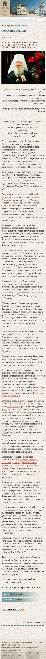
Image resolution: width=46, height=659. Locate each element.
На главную (6, 26)
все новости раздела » (34, 622)
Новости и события (19, 26)
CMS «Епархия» (16, 655)
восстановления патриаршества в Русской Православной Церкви (20, 465)
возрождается (13, 406)
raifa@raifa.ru (16, 645)
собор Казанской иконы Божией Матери (23, 403)
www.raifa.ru (17, 650)
